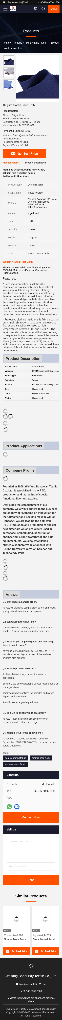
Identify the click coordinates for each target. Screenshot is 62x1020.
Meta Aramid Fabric (36, 42)
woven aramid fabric (15, 764)
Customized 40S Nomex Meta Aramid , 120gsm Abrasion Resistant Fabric (16, 938)
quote (54, 8)
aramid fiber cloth (41, 758)
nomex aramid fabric (15, 758)
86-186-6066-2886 (48, 2)
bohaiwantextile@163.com (17, 2)
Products (17, 42)
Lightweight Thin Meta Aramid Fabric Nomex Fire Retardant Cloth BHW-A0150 (44, 938)
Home (6, 42)
